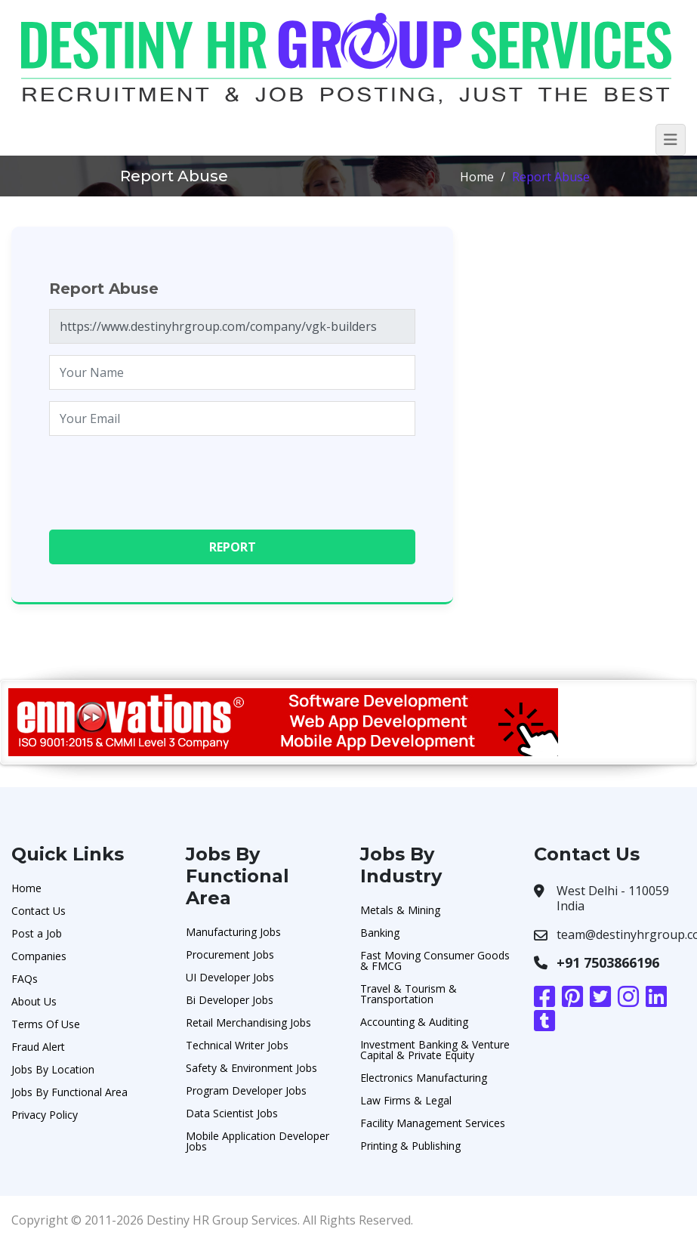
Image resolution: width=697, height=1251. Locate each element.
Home (477, 177)
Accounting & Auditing (414, 1022)
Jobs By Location (52, 1069)
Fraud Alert (38, 1046)
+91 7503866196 (608, 962)
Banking (379, 932)
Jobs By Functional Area (69, 1092)
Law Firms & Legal (406, 1100)
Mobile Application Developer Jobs (257, 1141)
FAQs (24, 978)
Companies (38, 956)
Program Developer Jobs (246, 1090)
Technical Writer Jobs (237, 1045)
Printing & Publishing (410, 1145)
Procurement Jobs (230, 954)
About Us (34, 1001)
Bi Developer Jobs (229, 1000)
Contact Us (38, 911)
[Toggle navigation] (670, 140)
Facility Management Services (432, 1123)
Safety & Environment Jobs (251, 1068)
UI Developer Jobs (230, 977)
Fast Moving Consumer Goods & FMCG (435, 960)
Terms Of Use (45, 1024)
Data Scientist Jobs (232, 1113)
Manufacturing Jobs (233, 932)
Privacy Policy (44, 1114)
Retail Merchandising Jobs (248, 1022)
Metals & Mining (400, 910)
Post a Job (36, 933)
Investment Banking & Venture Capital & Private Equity (435, 1049)
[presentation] (164, 476)
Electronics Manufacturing (423, 1077)
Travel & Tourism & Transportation (408, 993)
